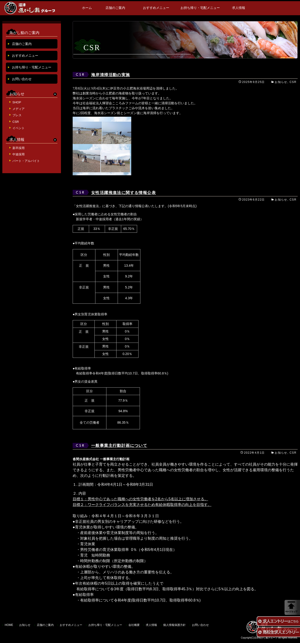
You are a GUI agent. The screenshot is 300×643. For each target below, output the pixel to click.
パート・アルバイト (26, 161)
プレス (17, 115)
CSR (292, 82)
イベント (18, 128)
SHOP (16, 102)
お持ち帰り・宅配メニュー (200, 8)
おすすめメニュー (156, 8)
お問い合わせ (22, 79)
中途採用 (18, 154)
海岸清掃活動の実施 (110, 75)
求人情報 (238, 8)
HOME (9, 625)
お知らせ (281, 82)
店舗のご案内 (115, 8)
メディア (18, 109)
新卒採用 (18, 148)
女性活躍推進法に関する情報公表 (123, 193)
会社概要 (134, 625)
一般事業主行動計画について (119, 445)
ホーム (87, 8)
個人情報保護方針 (174, 625)
